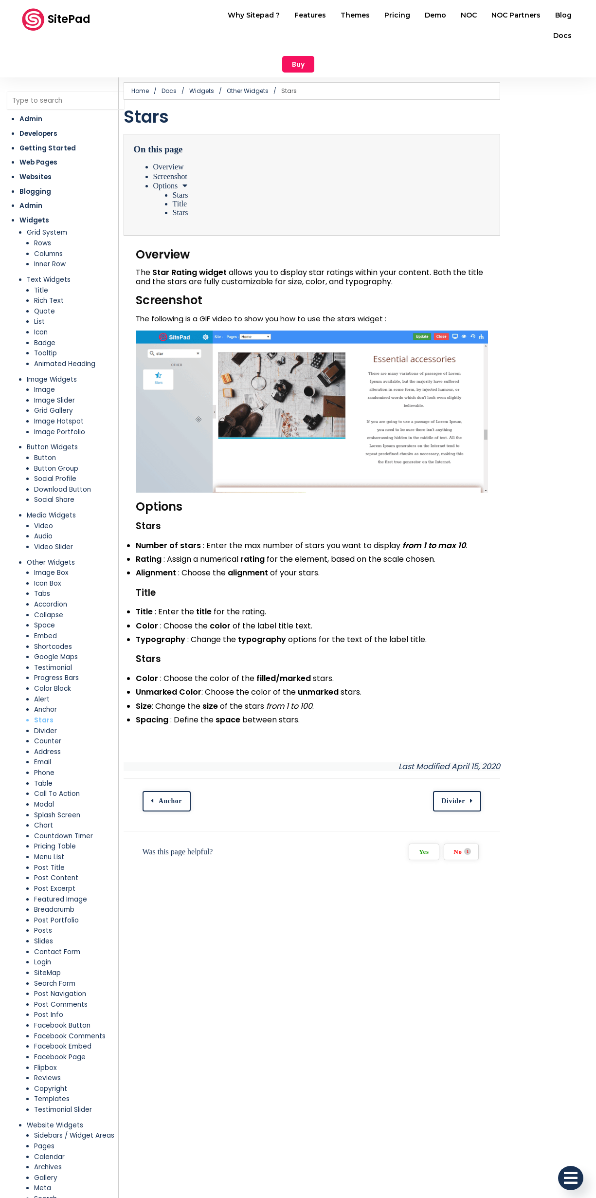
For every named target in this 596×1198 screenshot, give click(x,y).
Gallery (45, 1139)
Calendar (49, 1118)
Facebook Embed (62, 1008)
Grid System (47, 194)
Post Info (48, 976)
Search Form (54, 945)
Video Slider (53, 508)
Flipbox (45, 1029)
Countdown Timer (63, 797)
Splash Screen (57, 776)
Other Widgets (51, 524)
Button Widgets (52, 409)
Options (200, 147)
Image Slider (54, 362)
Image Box (51, 534)
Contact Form (57, 913)
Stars (44, 681)
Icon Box (47, 545)
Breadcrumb (54, 871)
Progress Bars (56, 640)
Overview (203, 129)
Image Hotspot (59, 382)
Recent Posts (55, 1181)
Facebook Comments (70, 997)
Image (44, 351)
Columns (48, 215)
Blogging (35, 153)
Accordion (50, 566)
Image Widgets (52, 341)
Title (41, 252)
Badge (44, 304)
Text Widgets (49, 241)
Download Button (62, 451)
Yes (515, 839)
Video (43, 487)
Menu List (49, 818)
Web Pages (38, 124)
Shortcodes (53, 608)
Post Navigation (60, 955)
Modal (44, 766)
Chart (43, 787)
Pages (44, 1107)
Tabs (42, 555)
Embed (45, 597)
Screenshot (205, 138)
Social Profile (55, 440)
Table (43, 745)
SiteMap (47, 934)
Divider (45, 692)
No (553, 839)
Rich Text (49, 262)
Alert (42, 660)
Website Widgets (55, 1086)
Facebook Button (62, 987)
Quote (44, 272)
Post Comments (61, 966)
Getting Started (47, 109)
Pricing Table (55, 808)
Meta (42, 1150)
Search (45, 1160)
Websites (35, 138)
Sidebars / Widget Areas (74, 1097)
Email (42, 724)
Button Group (56, 430)
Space (44, 587)
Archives (48, 1128)
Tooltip (45, 315)
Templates (52, 1061)
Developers (38, 95)
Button (45, 419)
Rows (42, 204)
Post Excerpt (54, 850)
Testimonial (53, 629)
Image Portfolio (59, 393)
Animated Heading (64, 325)
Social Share (54, 461)
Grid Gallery (53, 372)
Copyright (50, 1050)
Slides (43, 902)
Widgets (34, 181)
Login (42, 924)
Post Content (56, 840)
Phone (44, 734)
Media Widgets (51, 476)
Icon (41, 293)
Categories (53, 1171)
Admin (30, 81)
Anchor (45, 671)
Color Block (52, 650)
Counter (47, 702)
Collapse (48, 576)
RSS (40, 1192)
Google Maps (56, 618)
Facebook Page (60, 1018)
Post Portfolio (56, 881)
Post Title (49, 829)
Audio (43, 498)
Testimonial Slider (63, 1071)
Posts (43, 892)
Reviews (47, 1039)
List (39, 283)
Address (47, 713)
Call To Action (57, 755)
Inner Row (50, 226)
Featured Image (60, 861)
